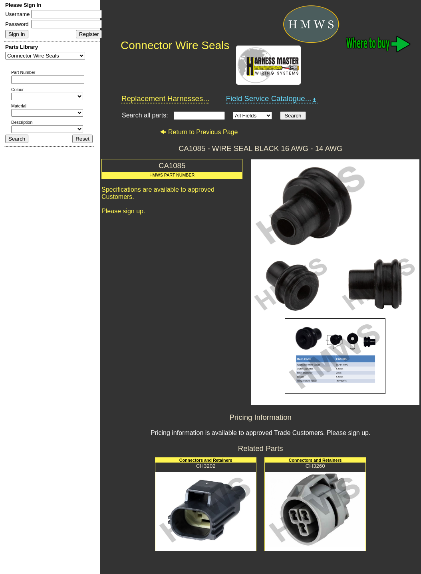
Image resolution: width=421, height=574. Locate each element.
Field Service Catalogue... (272, 98)
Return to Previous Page (199, 132)
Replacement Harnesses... (165, 98)
